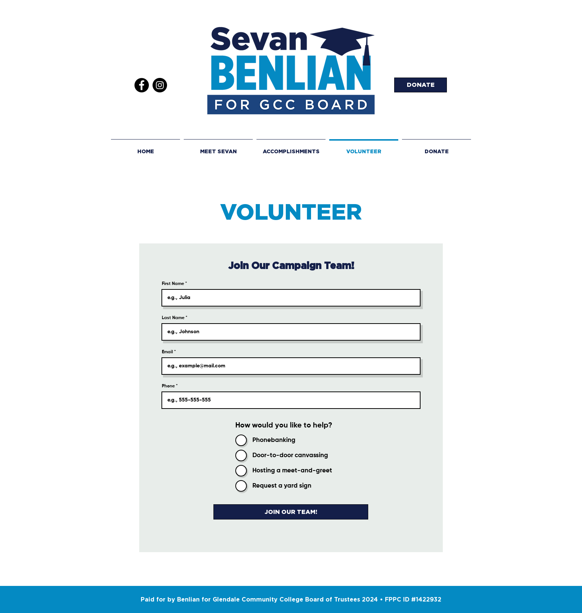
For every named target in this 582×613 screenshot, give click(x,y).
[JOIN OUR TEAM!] (290, 511)
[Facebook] (141, 85)
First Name (173, 284)
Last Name (173, 318)
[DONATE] (420, 85)
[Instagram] (160, 85)
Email (167, 352)
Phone (168, 386)
